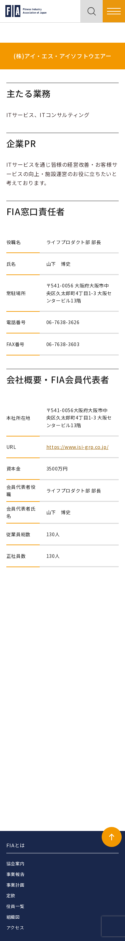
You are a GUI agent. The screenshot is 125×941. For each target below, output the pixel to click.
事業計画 (15, 885)
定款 (10, 895)
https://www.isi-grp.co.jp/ (77, 446)
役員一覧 (15, 906)
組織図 (13, 917)
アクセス (15, 927)
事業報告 (15, 874)
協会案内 (15, 863)
